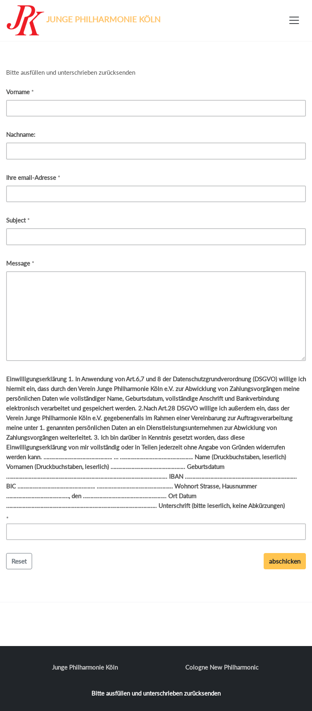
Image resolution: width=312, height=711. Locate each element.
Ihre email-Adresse (31, 177)
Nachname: (20, 134)
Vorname (18, 91)
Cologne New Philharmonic (221, 667)
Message (18, 263)
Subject (16, 220)
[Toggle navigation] (294, 20)
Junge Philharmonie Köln (85, 667)
